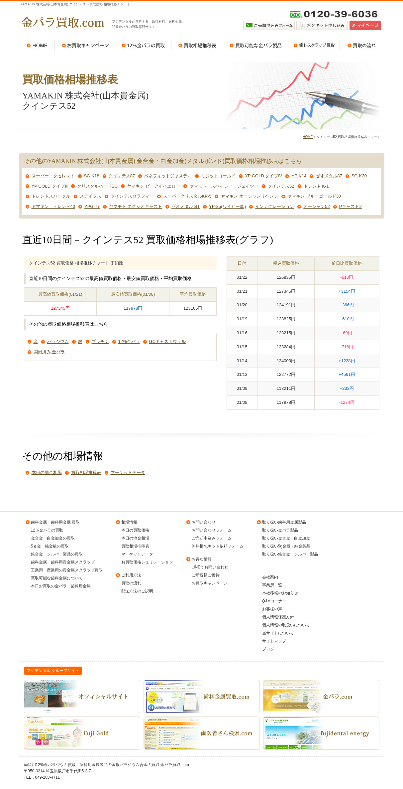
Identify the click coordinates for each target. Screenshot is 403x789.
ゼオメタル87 (329, 175)
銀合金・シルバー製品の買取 (57, 554)
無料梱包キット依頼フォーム (218, 546)
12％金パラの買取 (143, 45)
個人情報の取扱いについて (286, 625)
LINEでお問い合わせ (210, 567)
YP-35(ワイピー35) (227, 206)
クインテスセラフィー (132, 196)
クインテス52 (281, 186)
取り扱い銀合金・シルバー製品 (290, 554)
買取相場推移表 (197, 45)
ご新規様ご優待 (206, 575)
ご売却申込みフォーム (212, 538)
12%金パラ (129, 341)
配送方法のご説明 (137, 591)
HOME (37, 45)
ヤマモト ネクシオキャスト (135, 206)
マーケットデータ (128, 472)
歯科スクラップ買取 (314, 45)
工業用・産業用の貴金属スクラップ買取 (67, 570)
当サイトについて (278, 633)
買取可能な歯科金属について (57, 578)
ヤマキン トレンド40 (53, 206)
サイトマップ (274, 641)
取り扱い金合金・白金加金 (286, 538)
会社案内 (270, 577)
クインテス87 (122, 175)
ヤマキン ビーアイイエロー (153, 186)
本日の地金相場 (47, 472)
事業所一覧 (272, 585)
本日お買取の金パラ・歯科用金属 (61, 586)
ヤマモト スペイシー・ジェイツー (223, 186)
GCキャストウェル (167, 341)
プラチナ (100, 341)
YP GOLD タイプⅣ (263, 175)
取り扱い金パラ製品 (280, 530)
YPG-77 (92, 206)
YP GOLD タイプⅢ (50, 186)
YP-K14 (298, 175)
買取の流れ (362, 45)
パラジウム (58, 341)
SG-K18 (91, 175)
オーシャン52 (316, 206)
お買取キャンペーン (85, 45)
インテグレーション (274, 206)
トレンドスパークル (51, 196)
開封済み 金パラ (49, 351)
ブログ (268, 649)
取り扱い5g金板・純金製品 (286, 546)
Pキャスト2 (350, 206)
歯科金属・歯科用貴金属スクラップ (63, 562)
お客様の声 (272, 609)
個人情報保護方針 (278, 617)
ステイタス (90, 196)
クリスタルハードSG (97, 186)
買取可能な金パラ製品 (255, 45)
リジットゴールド (218, 175)
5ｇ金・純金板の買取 (50, 546)
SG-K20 (359, 175)
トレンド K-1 (316, 186)
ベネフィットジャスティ (168, 175)
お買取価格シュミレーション (147, 562)
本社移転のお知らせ (280, 593)
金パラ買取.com (62, 22)
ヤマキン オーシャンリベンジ (249, 196)
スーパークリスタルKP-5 (187, 196)
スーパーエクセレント (53, 175)
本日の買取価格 (135, 530)
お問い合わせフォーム (212, 530)
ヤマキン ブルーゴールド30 (314, 196)
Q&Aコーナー (274, 601)
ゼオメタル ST (185, 206)
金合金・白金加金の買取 (53, 538)
